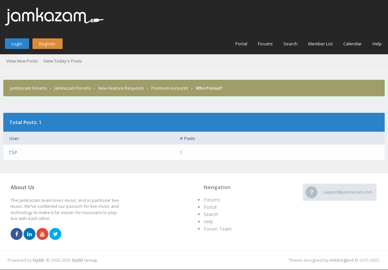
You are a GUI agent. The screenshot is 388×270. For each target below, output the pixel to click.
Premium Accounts (169, 88)
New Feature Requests (121, 88)
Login (17, 44)
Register (47, 44)
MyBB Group (84, 260)
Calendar (352, 44)
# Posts (187, 138)
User (14, 138)
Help (377, 44)
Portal (241, 44)
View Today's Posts (62, 61)
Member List (320, 44)
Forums (265, 44)
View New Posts (22, 61)
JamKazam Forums (28, 88)
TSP (13, 152)
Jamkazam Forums (72, 88)
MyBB (38, 260)
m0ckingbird (341, 260)
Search (290, 44)
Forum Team (218, 229)
